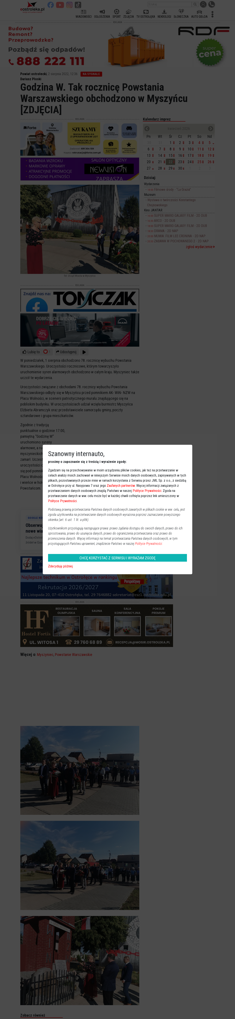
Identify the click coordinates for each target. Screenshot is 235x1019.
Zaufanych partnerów (121, 486)
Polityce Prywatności (147, 491)
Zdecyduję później (60, 566)
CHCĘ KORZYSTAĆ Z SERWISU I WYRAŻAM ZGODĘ (117, 558)
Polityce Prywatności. (149, 544)
